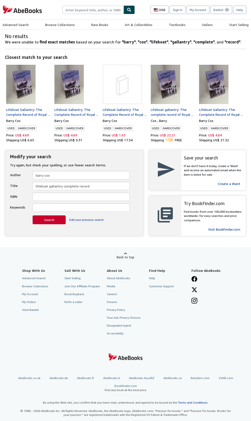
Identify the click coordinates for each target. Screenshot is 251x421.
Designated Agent (119, 325)
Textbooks (177, 25)
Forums (112, 302)
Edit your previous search (86, 220)
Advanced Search (15, 25)
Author (15, 175)
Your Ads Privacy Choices (124, 317)
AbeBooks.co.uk (29, 378)
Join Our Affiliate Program (82, 286)
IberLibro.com (200, 378)
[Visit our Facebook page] (194, 279)
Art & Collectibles (138, 25)
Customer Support (161, 286)
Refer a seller (73, 302)
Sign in (177, 10)
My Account (198, 10)
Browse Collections (60, 25)
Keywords (17, 207)
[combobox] (93, 10)
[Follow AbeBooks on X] (194, 290)
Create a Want (229, 184)
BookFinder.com (125, 388)
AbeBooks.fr (85, 378)
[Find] (129, 10)
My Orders (29, 302)
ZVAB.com (226, 378)
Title (14, 186)
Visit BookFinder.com (224, 229)
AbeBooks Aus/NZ (141, 378)
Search (49, 220)
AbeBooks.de (59, 378)
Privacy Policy (116, 310)
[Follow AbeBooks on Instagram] (194, 301)
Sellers (207, 25)
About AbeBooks (118, 278)
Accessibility (115, 333)
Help (239, 10)
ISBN (13, 196)
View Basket (30, 310)
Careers (112, 294)
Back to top (125, 257)
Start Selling (239, 25)
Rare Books (99, 25)
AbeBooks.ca (172, 378)
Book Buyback (74, 294)
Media (111, 286)
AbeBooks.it (111, 378)
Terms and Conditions (193, 402)
